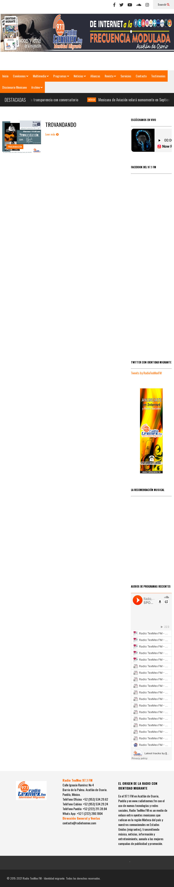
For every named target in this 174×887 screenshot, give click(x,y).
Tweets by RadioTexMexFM (146, 372)
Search (163, 4)
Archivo (37, 87)
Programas (61, 76)
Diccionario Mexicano (14, 87)
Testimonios (158, 76)
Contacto (141, 76)
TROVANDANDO (60, 124)
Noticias (80, 76)
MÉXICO (94, 99)
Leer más (52, 134)
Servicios (126, 76)
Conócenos (20, 76)
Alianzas (95, 76)
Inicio (5, 76)
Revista (110, 76)
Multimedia (41, 76)
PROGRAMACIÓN (15, 146)
